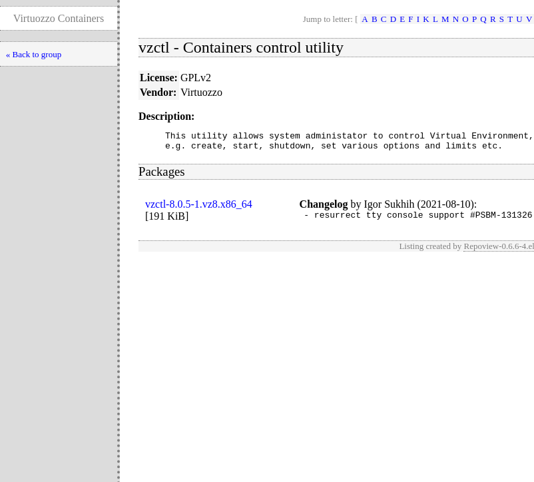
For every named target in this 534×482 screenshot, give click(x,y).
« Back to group (33, 54)
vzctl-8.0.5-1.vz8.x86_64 (198, 208)
